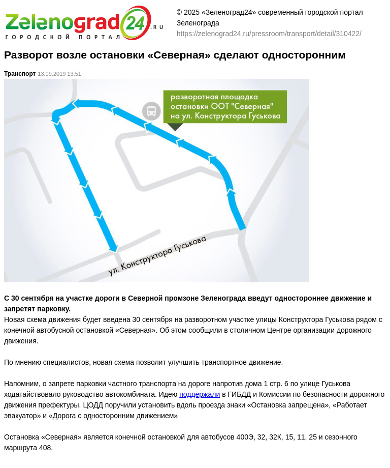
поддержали (199, 394)
